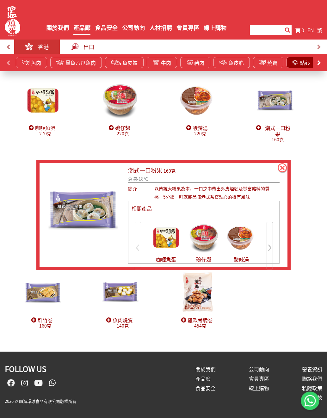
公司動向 (133, 27)
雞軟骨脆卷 (200, 323)
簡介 (132, 188)
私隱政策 (312, 388)
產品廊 (81, 27)
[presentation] (8, 47)
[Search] (265, 30)
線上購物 (215, 27)
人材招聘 (160, 27)
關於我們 (57, 27)
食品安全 (106, 27)
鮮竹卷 (45, 323)
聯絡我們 (312, 378)
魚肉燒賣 (123, 323)
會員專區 (187, 27)
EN (310, 30)
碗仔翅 (122, 131)
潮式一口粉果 (277, 134)
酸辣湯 (200, 131)
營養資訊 (312, 369)
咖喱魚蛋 (45, 131)
